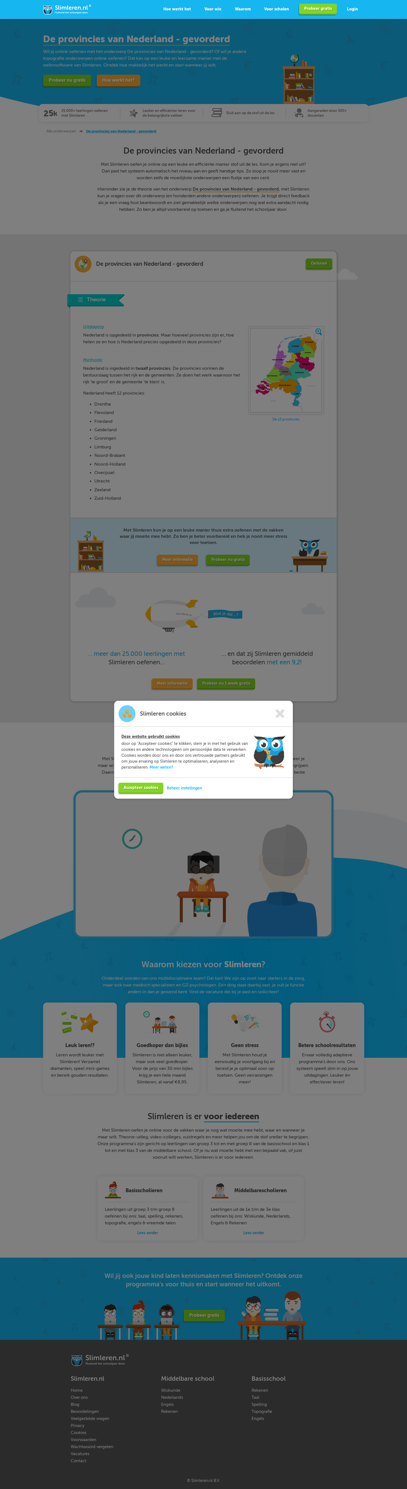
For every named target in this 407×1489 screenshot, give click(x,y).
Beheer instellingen (184, 795)
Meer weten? (161, 774)
